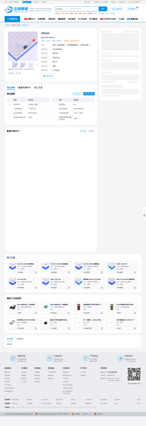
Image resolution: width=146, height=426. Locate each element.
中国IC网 (58, 403)
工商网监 (77, 414)
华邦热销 (57, 13)
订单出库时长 (52, 372)
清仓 (107, 13)
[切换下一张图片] (36, 65)
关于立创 (83, 372)
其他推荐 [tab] (20, 339)
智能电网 (73, 403)
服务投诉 (50, 378)
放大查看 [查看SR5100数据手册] (83, 131)
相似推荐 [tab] (10, 339)
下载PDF (91, 131)
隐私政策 (66, 372)
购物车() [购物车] (97, 2)
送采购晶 (112, 13)
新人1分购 (101, 13)
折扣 (95, 13)
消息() (44, 2)
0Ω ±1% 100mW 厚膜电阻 (91, 264)
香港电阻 (90, 13)
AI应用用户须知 (68, 388)
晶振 (116, 403)
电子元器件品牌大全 (47, 403)
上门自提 (24, 382)
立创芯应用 (15, 399)
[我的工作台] (26, 2)
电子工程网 (103, 403)
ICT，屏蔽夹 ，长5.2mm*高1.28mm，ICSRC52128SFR (100, 320)
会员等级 (7, 382)
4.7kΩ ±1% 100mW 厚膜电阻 (59, 264)
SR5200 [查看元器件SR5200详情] (9, 344)
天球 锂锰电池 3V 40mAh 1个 (125, 320)
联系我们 (83, 375)
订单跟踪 (37, 378)
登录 (11, 2)
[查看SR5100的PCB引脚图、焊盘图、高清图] (23, 46)
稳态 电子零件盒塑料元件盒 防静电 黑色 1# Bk (64, 320)
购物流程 (7, 375)
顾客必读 (7, 372)
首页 (7, 25)
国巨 (76, 13)
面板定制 (29, 399)
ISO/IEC (85, 414)
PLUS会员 (8, 385)
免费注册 (16, 2)
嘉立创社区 (59, 399)
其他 (13, 407)
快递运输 (24, 378)
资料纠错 (76, 94)
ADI (63, 13)
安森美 (71, 13)
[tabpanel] (73, 345)
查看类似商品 (89, 94)
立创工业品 (44, 399)
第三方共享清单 (68, 385)
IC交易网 (29, 403)
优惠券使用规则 (9, 388)
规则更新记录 (67, 375)
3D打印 (73, 399)
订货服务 (37, 372)
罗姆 (80, 13)
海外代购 (37, 375)
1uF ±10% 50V (21, 279)
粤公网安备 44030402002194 (47, 414)
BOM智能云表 (9, 391)
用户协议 (66, 378)
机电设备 (88, 403)
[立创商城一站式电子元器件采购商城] (28, 9)
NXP (66, 13)
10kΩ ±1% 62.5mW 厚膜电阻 (125, 279)
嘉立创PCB (103, 399)
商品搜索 (7, 378)
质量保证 (37, 382)
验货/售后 (51, 375)
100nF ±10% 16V (55, 279)
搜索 (103, 9)
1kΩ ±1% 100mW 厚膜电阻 (25, 264)
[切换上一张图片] (9, 65)
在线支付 (24, 372)
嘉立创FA (118, 399)
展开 (139, 399)
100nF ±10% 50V (121, 264)
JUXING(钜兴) (57, 49)
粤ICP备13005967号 (63, 414)
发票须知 (24, 375)
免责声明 (66, 382)
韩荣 (84, 13)
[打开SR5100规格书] (48, 76)
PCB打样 (14, 403)
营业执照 (100, 414)
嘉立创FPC (88, 399)
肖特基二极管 (15, 25)
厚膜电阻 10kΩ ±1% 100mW (92, 279)
